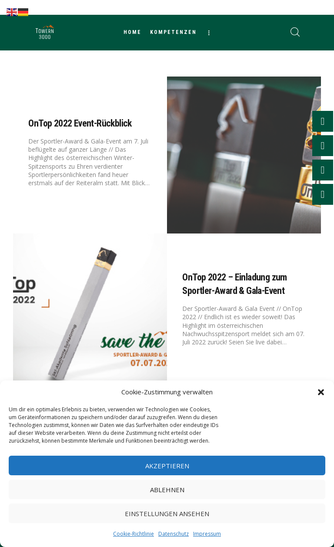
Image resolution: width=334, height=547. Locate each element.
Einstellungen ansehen (167, 513)
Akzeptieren (167, 465)
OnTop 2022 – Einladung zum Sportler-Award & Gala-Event (234, 284)
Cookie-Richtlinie (133, 533)
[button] (321, 392)
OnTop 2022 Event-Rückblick (79, 123)
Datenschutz (173, 533)
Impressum (207, 533)
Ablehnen (167, 489)
